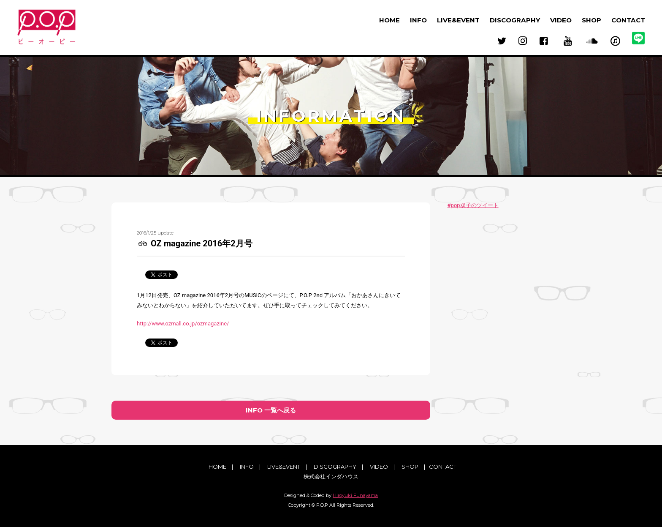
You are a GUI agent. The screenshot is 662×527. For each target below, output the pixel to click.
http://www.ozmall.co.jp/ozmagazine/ (183, 323)
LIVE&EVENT (458, 20)
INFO (418, 20)
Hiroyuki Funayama (355, 495)
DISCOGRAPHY (515, 20)
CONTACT (628, 20)
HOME (389, 20)
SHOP (591, 20)
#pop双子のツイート (473, 205)
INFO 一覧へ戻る (271, 410)
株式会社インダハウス (331, 476)
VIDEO (561, 20)
